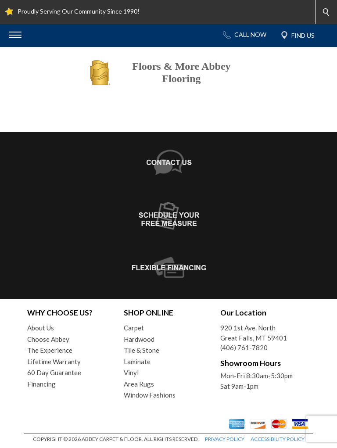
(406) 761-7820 (244, 347)
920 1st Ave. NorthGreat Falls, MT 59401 (253, 333)
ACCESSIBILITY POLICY (278, 439)
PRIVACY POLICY (224, 439)
